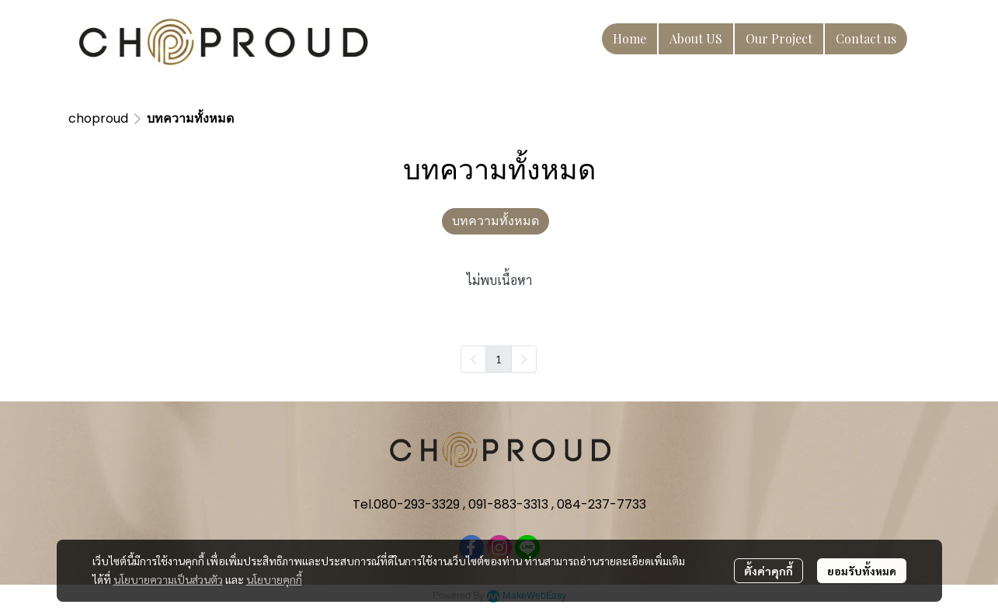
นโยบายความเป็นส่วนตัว (168, 579)
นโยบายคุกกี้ (274, 579)
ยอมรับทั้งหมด (861, 571)
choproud (98, 118)
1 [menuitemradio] (499, 359)
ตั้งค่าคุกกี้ (768, 571)
